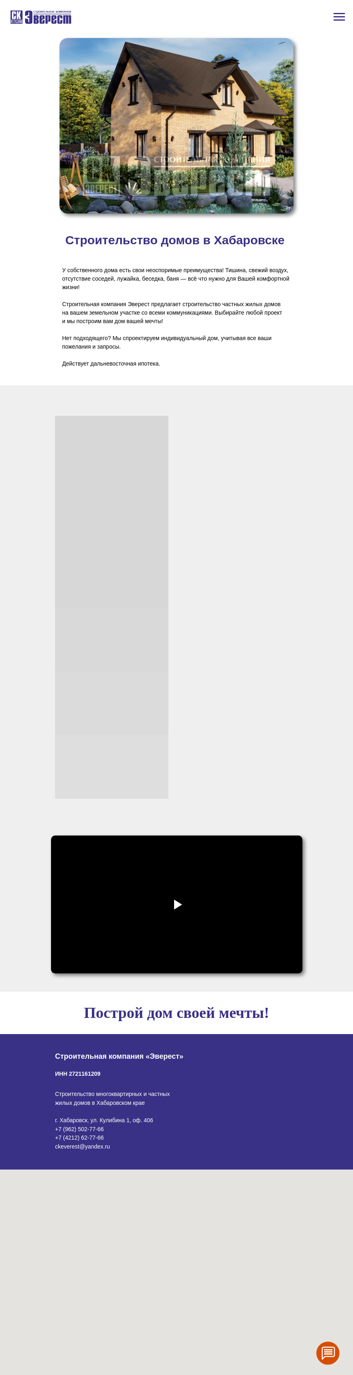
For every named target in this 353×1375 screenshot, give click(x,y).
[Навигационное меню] (339, 17)
